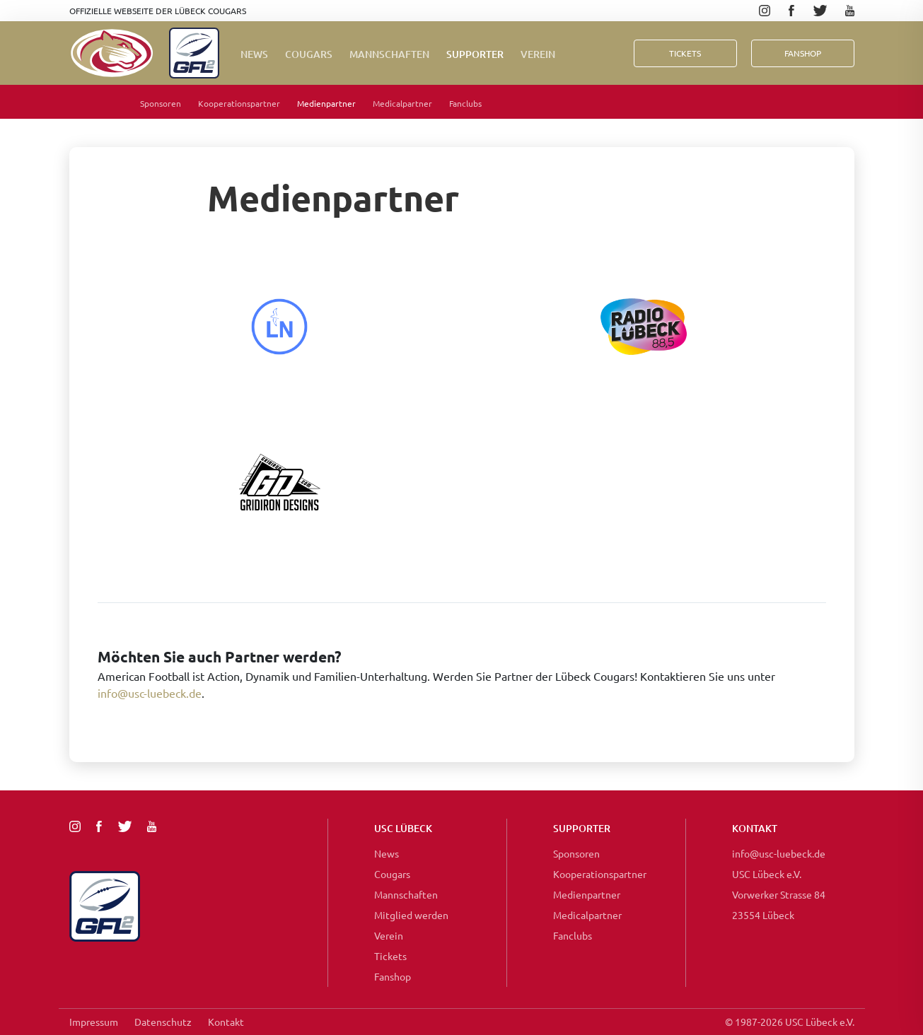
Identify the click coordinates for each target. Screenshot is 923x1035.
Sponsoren (160, 103)
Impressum (93, 1021)
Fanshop (392, 976)
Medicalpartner (402, 103)
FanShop (802, 53)
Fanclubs (465, 103)
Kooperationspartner (239, 103)
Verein (538, 54)
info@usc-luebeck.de (150, 693)
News (254, 54)
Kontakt (226, 1021)
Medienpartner (326, 103)
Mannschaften (389, 54)
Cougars (308, 54)
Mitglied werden (411, 914)
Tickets (685, 53)
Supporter (475, 54)
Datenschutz (163, 1021)
